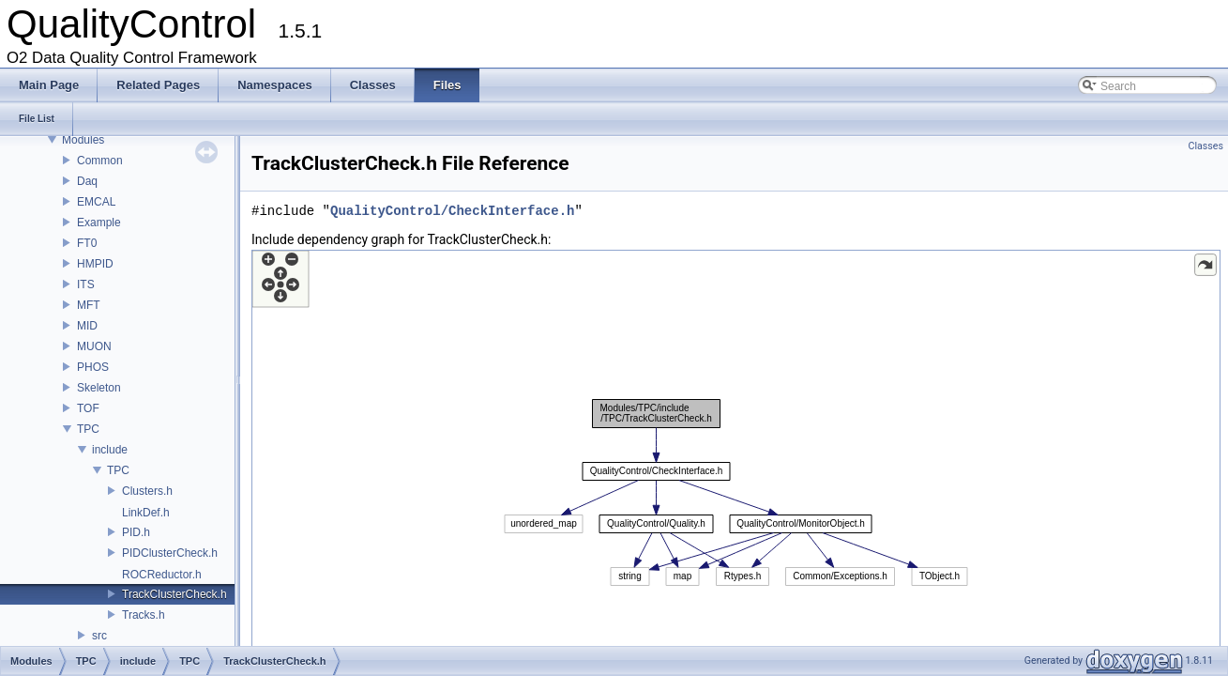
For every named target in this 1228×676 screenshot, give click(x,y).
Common (100, 160)
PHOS (93, 367)
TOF (88, 408)
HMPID (95, 263)
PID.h (136, 532)
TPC (88, 429)
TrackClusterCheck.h (174, 594)
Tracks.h (143, 615)
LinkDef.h (146, 512)
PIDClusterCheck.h (170, 553)
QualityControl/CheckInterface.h (452, 211)
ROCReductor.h (162, 574)
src (99, 635)
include (110, 449)
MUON (94, 346)
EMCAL (96, 201)
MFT (88, 305)
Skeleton (99, 387)
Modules (83, 139)
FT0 (87, 243)
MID (87, 325)
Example (99, 222)
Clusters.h (147, 491)
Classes (1206, 146)
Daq (87, 181)
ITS (86, 284)
